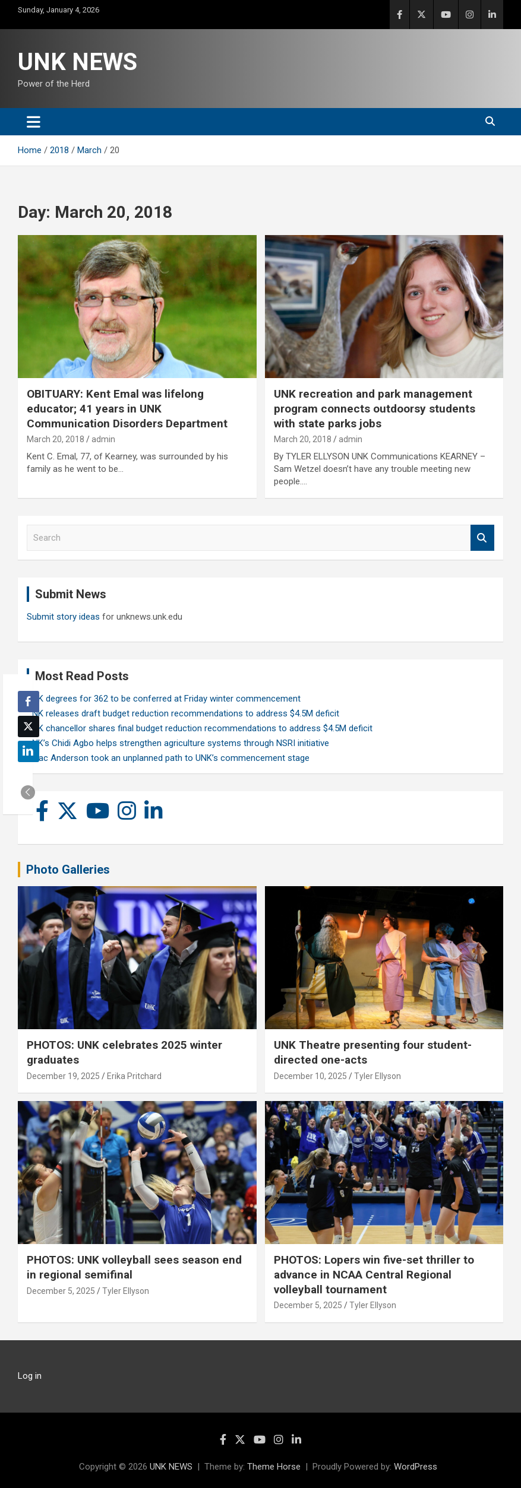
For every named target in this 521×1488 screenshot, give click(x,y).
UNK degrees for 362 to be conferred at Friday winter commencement (164, 698)
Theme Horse (274, 1466)
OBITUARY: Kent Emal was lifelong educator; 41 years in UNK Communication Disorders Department (127, 408)
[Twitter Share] (28, 726)
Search (482, 538)
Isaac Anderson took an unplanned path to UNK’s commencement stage (168, 758)
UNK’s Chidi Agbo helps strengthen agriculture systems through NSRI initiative (178, 743)
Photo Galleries (68, 869)
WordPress (415, 1466)
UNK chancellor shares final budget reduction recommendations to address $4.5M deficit (199, 728)
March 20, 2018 (55, 439)
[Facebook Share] (28, 701)
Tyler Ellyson (377, 1076)
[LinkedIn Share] (28, 751)
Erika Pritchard (134, 1076)
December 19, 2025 (63, 1076)
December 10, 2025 (310, 1076)
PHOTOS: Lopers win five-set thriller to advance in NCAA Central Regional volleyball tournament (374, 1274)
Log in (30, 1375)
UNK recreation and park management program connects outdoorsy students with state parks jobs (374, 408)
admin (103, 439)
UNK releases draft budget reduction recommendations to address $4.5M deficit (183, 713)
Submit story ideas (63, 616)
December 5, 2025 (61, 1291)
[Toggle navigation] (33, 121)
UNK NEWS (77, 62)
